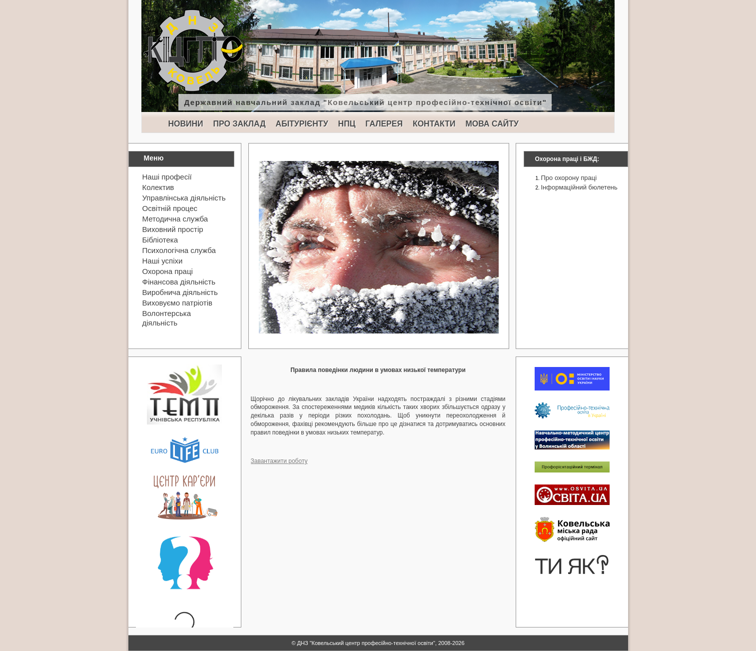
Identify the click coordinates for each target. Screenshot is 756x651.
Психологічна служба (179, 250)
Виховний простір (172, 229)
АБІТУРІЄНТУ (302, 124)
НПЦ (347, 124)
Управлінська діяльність (184, 198)
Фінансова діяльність (179, 282)
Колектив (158, 187)
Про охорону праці (569, 178)
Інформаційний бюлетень (579, 187)
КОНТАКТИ (434, 124)
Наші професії (167, 176)
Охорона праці (167, 271)
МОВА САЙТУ (491, 124)
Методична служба (175, 218)
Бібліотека (160, 240)
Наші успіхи (162, 260)
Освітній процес (170, 208)
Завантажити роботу (279, 461)
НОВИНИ (185, 124)
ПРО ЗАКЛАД (239, 124)
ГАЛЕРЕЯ (384, 124)
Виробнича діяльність (180, 292)
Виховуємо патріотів (177, 302)
